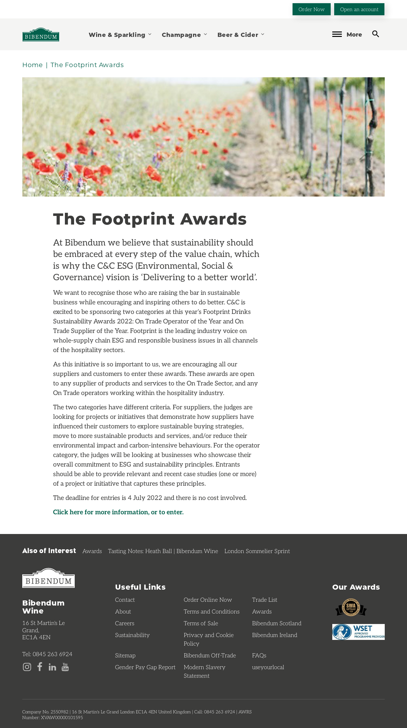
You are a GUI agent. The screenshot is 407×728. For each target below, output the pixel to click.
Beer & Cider (241, 34)
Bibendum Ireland (274, 635)
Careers (124, 623)
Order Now (312, 9)
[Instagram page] (27, 666)
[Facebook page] (40, 666)
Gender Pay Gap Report (145, 667)
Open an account (359, 9)
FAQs (259, 655)
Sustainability (132, 635)
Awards (92, 551)
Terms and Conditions (211, 611)
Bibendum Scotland (276, 623)
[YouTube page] (65, 666)
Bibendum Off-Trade (210, 655)
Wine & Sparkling (120, 34)
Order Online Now (208, 599)
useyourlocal (268, 667)
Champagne (185, 34)
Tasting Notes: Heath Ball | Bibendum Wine (163, 551)
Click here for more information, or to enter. (118, 512)
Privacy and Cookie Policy (209, 639)
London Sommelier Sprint (257, 551)
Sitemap (125, 655)
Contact (125, 599)
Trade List (264, 599)
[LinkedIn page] (52, 666)
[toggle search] (375, 34)
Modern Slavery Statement (204, 671)
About (123, 611)
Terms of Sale (201, 623)
